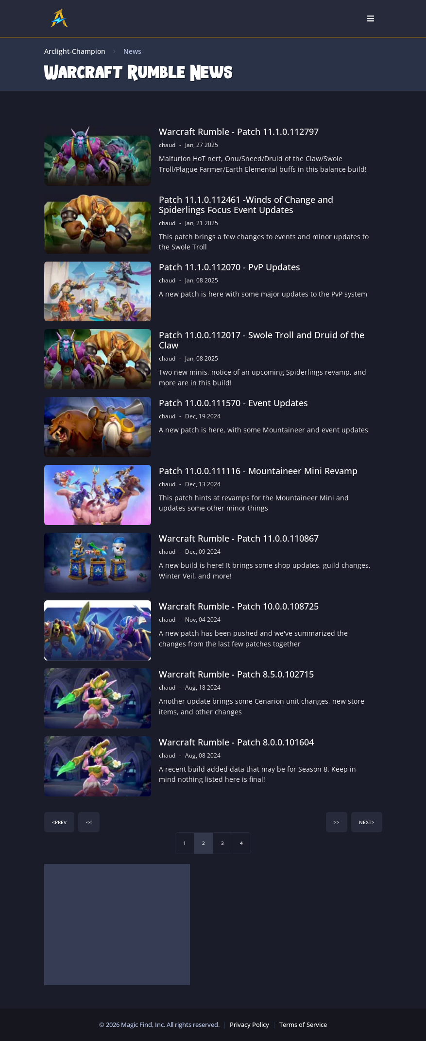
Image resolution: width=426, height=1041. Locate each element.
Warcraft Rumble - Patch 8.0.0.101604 (236, 742)
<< (89, 822)
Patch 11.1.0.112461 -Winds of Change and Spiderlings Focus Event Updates (246, 205)
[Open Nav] (370, 18)
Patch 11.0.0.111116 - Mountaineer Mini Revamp (258, 471)
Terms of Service (303, 1024)
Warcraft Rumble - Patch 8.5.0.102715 (236, 674)
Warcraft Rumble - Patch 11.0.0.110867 (239, 538)
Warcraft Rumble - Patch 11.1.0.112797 (239, 132)
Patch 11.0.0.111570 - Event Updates (233, 403)
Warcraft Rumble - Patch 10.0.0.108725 (239, 606)
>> (337, 822)
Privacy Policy (249, 1024)
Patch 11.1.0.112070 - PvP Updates (229, 267)
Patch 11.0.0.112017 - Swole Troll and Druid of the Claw (261, 340)
